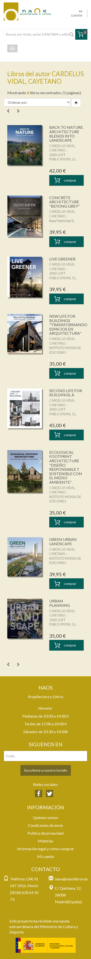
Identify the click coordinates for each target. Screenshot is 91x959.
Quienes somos (45, 817)
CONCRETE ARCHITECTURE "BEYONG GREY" (64, 201)
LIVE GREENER (62, 259)
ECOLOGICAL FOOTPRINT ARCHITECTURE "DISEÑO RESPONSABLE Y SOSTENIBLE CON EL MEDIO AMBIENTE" (65, 467)
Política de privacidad (45, 833)
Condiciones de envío (45, 825)
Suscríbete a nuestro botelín (45, 770)
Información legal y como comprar (45, 848)
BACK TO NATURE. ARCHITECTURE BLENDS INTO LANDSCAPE (66, 133)
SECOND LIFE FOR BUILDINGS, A (65, 392)
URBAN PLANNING (59, 603)
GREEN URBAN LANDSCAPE (63, 541)
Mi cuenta (45, 856)
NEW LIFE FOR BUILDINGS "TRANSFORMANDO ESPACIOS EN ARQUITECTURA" (68, 324)
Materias (45, 841)
